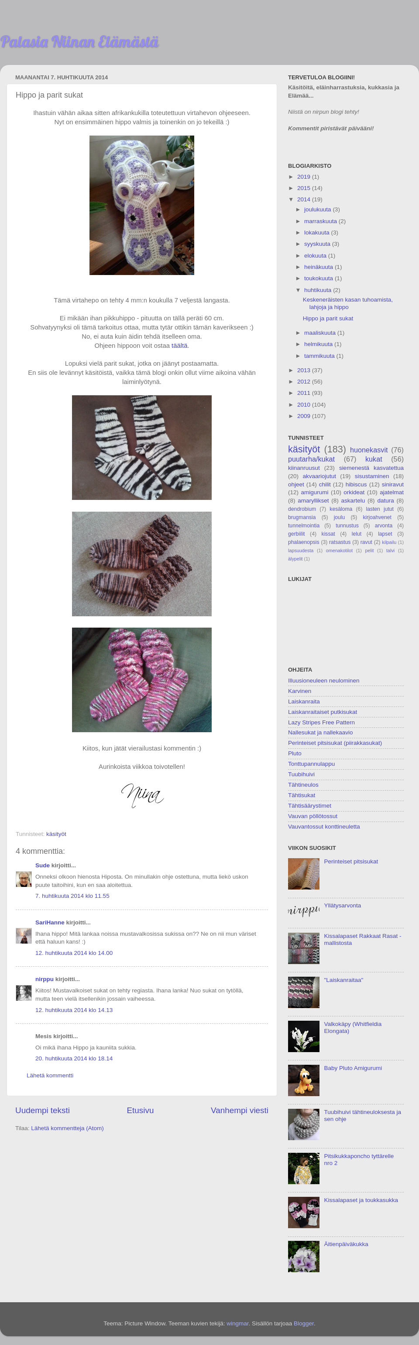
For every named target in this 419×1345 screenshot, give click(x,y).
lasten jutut (380, 509)
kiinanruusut (304, 468)
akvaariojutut (319, 476)
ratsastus (339, 542)
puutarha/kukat (311, 459)
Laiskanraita (304, 701)
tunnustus (347, 526)
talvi (390, 550)
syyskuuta (318, 244)
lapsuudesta (300, 550)
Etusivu (140, 1110)
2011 (304, 393)
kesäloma (341, 509)
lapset (385, 534)
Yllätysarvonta (342, 905)
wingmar (237, 1323)
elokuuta (316, 255)
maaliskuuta (320, 332)
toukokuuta (319, 278)
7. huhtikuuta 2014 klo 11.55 (72, 896)
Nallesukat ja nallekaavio (320, 732)
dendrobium (302, 509)
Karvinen (299, 691)
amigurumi (314, 492)
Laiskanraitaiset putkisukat (322, 712)
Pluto (295, 753)
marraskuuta (321, 221)
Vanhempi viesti (239, 1110)
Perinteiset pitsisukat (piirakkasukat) (335, 743)
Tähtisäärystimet (309, 805)
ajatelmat (392, 492)
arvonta (384, 526)
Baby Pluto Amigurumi (353, 1068)
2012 (304, 381)
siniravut (393, 484)
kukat (373, 459)
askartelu (353, 500)
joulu (339, 517)
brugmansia (302, 517)
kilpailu (389, 542)
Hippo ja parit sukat (328, 318)
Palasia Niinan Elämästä (79, 41)
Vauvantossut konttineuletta (324, 826)
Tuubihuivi (301, 774)
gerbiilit (296, 534)
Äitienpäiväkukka (346, 1244)
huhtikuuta (318, 290)
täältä (179, 345)
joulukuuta (318, 209)
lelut (356, 534)
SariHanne (50, 922)
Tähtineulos (303, 784)
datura (385, 500)
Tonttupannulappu (311, 764)
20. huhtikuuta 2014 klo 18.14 (74, 1058)
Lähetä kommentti (50, 1075)
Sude (42, 865)
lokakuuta (317, 232)
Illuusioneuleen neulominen (324, 680)
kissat (328, 534)
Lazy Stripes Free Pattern (321, 722)
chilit (325, 484)
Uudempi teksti (42, 1110)
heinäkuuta (319, 267)
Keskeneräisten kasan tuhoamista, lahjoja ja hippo (348, 303)
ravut (366, 542)
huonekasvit (369, 450)
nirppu (44, 979)
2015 (304, 188)
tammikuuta (320, 356)
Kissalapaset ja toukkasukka (361, 1200)
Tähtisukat (301, 795)
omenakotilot (339, 550)
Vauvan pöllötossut (312, 816)
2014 (304, 199)
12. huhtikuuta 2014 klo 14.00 (74, 953)
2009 (304, 416)
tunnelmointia (303, 526)
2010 (304, 404)
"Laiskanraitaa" (343, 980)
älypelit (295, 558)
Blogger (304, 1323)
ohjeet (296, 484)
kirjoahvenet (377, 517)
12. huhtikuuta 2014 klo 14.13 (74, 1010)
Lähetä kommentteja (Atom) (67, 1128)
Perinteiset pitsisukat (351, 861)
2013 (304, 370)
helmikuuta (319, 344)
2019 (304, 176)
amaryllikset (313, 500)
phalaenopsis (303, 542)
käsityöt (56, 834)
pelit (369, 550)
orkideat (353, 492)
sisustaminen (372, 476)
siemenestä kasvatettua (371, 468)
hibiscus (356, 484)
